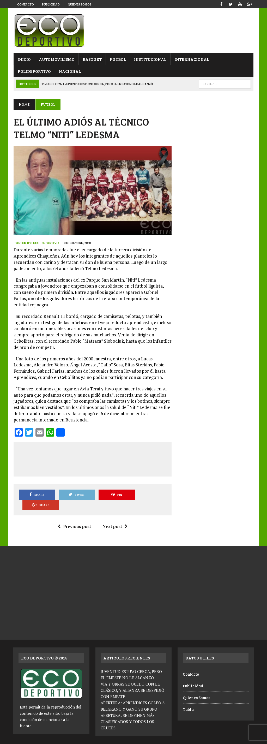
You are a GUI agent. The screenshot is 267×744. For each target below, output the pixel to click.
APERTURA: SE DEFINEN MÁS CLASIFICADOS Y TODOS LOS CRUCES (128, 711)
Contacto (25, 4)
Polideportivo (34, 71)
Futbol (118, 59)
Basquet (91, 59)
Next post (115, 516)
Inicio (24, 59)
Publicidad (51, 4)
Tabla (188, 699)
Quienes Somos (80, 4)
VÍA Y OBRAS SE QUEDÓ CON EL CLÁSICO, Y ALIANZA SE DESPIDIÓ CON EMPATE (132, 680)
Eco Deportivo (46, 243)
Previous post (74, 516)
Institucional (150, 59)
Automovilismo (56, 59)
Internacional (191, 59)
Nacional (70, 71)
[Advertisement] (113, 458)
